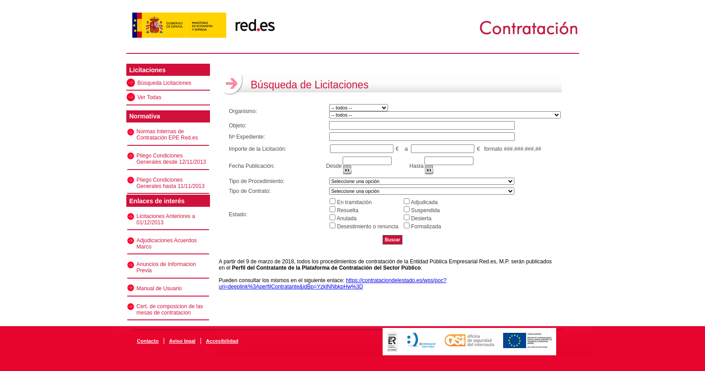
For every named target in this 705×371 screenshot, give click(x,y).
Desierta (421, 218)
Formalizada (426, 226)
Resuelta (347, 210)
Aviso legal (182, 341)
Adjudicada (424, 202)
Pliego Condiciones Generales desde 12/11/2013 (171, 159)
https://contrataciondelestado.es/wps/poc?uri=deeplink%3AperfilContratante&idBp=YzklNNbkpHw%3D (332, 283)
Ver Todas (149, 97)
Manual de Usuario (159, 288)
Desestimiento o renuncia (367, 226)
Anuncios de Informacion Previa (166, 267)
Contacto (147, 341)
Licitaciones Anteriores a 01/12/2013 (166, 219)
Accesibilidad (222, 341)
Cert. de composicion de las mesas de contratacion (170, 309)
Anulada (347, 218)
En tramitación (354, 202)
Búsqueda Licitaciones (165, 83)
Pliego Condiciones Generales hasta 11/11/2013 (171, 183)
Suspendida (425, 210)
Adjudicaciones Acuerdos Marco (167, 243)
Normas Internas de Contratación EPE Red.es (167, 134)
